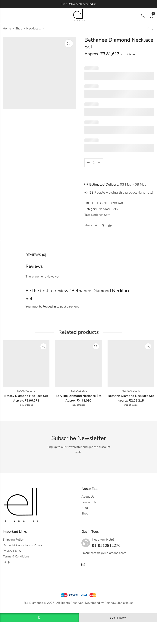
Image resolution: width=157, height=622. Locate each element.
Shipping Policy (13, 540)
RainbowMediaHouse (119, 603)
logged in (49, 307)
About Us (87, 497)
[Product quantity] (94, 163)
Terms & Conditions (16, 556)
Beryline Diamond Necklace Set (78, 396)
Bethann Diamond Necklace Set (131, 396)
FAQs (6, 562)
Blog (84, 508)
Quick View (43, 346)
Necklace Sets (33, 28)
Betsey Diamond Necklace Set (26, 396)
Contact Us (88, 502)
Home (7, 28)
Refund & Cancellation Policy (22, 545)
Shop (18, 28)
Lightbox (69, 43)
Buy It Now (118, 618)
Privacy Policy (12, 551)
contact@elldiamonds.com (108, 553)
